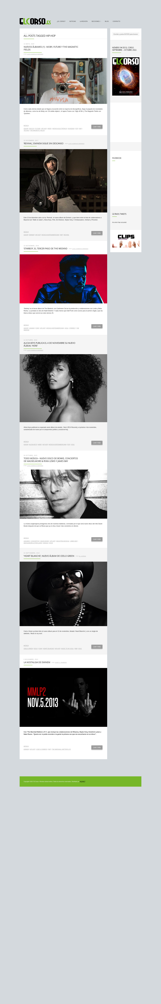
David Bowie (44, 541)
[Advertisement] (80, 8)
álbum (26, 128)
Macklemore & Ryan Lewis (33, 543)
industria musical (62, 541)
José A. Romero (61, 662)
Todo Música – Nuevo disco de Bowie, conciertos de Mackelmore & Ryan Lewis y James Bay (51, 460)
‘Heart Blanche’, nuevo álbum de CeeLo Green (49, 555)
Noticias (72, 21)
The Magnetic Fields (37, 130)
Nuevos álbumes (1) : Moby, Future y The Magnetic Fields (51, 48)
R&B (76, 648)
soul (66, 328)
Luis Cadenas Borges (35, 54)
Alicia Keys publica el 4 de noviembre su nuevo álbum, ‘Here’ (49, 344)
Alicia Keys (33, 444)
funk (37, 328)
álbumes (27, 541)
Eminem (31, 235)
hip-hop (44, 128)
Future (37, 128)
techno (26, 130)
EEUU (35, 648)
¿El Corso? (61, 21)
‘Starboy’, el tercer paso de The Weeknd (45, 248)
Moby (49, 128)
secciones (96, 21)
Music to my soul (67, 648)
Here (40, 444)
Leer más (97, 127)
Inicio (25, 33)
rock (51, 543)
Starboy (72, 328)
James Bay (73, 541)
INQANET (82, 781)
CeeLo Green (28, 648)
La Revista (84, 21)
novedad (71, 128)
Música (26, 125)
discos (31, 128)
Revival (66, 235)
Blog (107, 21)
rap (80, 128)
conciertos (35, 541)
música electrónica (60, 128)
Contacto (116, 21)
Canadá (31, 328)
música (45, 543)
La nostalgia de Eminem (37, 662)
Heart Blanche (48, 648)
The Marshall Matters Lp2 (61, 749)
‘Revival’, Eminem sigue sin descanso (43, 143)
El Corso (82, 556)
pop (76, 128)
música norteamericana (50, 235)
